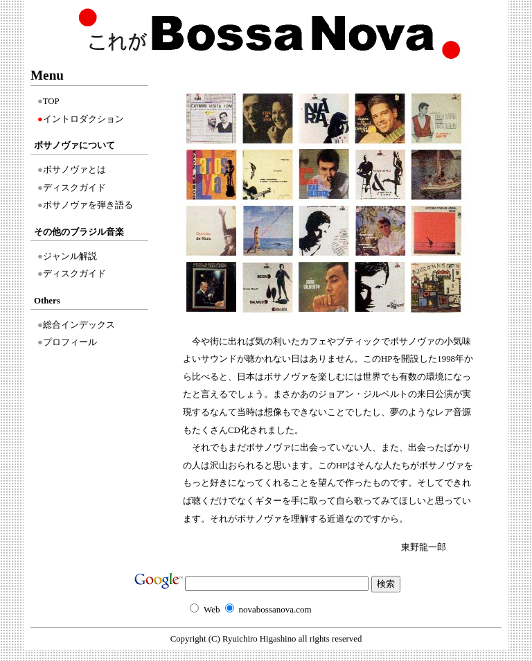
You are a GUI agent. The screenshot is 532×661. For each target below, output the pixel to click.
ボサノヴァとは (74, 170)
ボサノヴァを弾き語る (88, 205)
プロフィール (70, 342)
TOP (51, 101)
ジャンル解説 (70, 256)
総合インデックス (79, 325)
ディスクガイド (74, 188)
